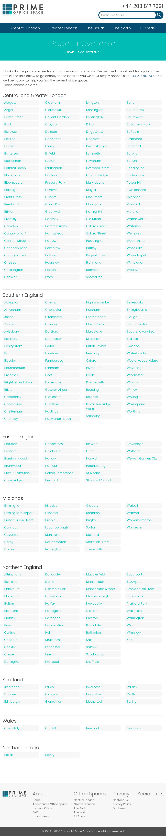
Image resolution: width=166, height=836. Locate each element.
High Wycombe (97, 302)
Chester (10, 647)
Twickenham (136, 190)
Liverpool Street (97, 168)
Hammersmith (56, 226)
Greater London (63, 28)
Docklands (53, 139)
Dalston (51, 131)
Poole (90, 375)
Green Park (53, 204)
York (130, 640)
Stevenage (135, 444)
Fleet (48, 375)
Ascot (8, 317)
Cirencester (53, 317)
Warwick (133, 513)
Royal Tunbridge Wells (98, 406)
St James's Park (138, 124)
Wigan (132, 625)
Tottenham (135, 175)
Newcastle (94, 603)
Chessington (13, 270)
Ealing (49, 146)
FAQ (35, 812)
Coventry (11, 535)
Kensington (94, 117)
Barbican (11, 131)
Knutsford (52, 640)
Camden (11, 226)
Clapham (52, 102)
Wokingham (136, 404)
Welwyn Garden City (142, 458)
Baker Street (13, 117)
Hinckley (51, 505)
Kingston (92, 139)
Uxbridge (133, 197)
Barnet (9, 146)
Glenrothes (53, 701)
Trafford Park (137, 603)
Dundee (10, 694)
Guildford (52, 404)
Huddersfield (54, 625)
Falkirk (49, 687)
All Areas (147, 28)
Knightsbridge (96, 146)
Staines (132, 339)
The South (95, 28)
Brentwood (12, 466)
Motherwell (94, 701)
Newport (92, 728)
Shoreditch (94, 277)
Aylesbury (11, 331)
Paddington (95, 241)
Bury (7, 625)
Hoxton (50, 270)
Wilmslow (134, 632)
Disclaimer (120, 808)
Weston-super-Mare (142, 360)
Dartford (52, 331)
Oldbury (92, 505)
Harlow (50, 458)
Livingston (93, 694)
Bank (8, 124)
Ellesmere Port (56, 589)
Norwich (92, 458)
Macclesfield (95, 574)
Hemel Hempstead (59, 473)
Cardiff (50, 728)
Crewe (9, 654)
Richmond (93, 262)
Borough (10, 190)
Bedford (10, 451)
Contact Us (120, 800)
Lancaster (52, 647)
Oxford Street (96, 233)
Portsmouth (95, 382)
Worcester (134, 527)
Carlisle (9, 632)
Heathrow (52, 248)
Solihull (91, 527)
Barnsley (10, 582)
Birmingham (13, 505)
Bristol (8, 389)
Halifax (50, 603)
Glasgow (52, 694)
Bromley (10, 219)
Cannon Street (15, 241)
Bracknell (11, 375)
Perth (131, 694)
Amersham (12, 310)
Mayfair (92, 190)
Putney (91, 248)
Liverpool (52, 662)
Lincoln (50, 520)
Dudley (9, 549)
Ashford (10, 324)
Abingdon (11, 302)
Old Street (93, 219)
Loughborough (56, 527)
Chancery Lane (15, 248)
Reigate (92, 397)
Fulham (50, 197)
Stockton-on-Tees (140, 589)
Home (70, 52)
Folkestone (53, 382)
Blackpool (11, 596)
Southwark (135, 117)
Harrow (50, 241)
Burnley (9, 618)
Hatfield (51, 466)
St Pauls (133, 131)
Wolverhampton (139, 520)
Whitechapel (136, 255)
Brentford (11, 204)
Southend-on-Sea (140, 331)
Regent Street (96, 255)
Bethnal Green (15, 168)
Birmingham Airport (19, 513)
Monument (94, 197)
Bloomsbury (13, 182)
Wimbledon (135, 262)
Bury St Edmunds (17, 473)
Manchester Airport (100, 589)
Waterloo (134, 226)
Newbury (92, 353)
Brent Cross (13, 197)
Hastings (51, 411)
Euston (50, 161)
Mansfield (52, 535)
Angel (8, 110)
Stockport (134, 582)
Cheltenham (13, 411)
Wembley (134, 233)
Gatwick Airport (57, 389)
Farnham (52, 368)
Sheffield (92, 662)
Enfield (50, 153)
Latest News (41, 816)
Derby (8, 542)
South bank (135, 110)
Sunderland (136, 596)
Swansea (134, 728)
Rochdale (93, 625)
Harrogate (53, 611)
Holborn (51, 255)
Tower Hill (134, 182)
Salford (91, 647)
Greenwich (53, 211)
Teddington (136, 168)
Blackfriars (12, 175)
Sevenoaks (135, 302)
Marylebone (95, 182)
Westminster (136, 241)
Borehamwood (15, 458)
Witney (132, 389)
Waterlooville (136, 353)
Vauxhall (133, 204)
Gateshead (53, 596)
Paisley (132, 687)
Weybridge (135, 368)
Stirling (132, 701)
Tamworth (94, 549)
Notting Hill (94, 211)
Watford (133, 451)
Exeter (49, 346)
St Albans (93, 473)
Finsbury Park (55, 182)
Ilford (49, 277)
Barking (10, 139)
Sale (89, 640)
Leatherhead (96, 317)
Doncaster (53, 574)
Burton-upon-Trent (18, 520)
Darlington (12, 662)
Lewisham (93, 161)
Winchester (135, 375)
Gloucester (53, 397)
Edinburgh (12, 701)
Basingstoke (13, 346)
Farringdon (53, 168)
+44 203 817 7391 (142, 6)
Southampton (137, 324)
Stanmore (134, 139)
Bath (7, 353)
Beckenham (13, 161)
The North (122, 28)
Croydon (52, 124)
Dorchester (53, 339)
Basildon (10, 444)
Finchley (51, 175)
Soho (131, 102)
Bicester (10, 360)
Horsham (93, 310)
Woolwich (134, 270)
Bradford (11, 611)
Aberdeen (11, 687)
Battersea (11, 153)
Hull (47, 632)
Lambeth (93, 153)
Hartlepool (53, 618)
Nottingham (54, 549)
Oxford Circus (96, 226)
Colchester (53, 451)
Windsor (133, 382)
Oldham (92, 611)
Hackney (51, 219)
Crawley (51, 324)
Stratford (134, 146)
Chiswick (10, 277)
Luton (90, 451)
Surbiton (133, 153)
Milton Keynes (96, 346)
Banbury (10, 339)
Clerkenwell (53, 110)
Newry (49, 755)
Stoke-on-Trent (97, 542)
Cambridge (13, 480)
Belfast (9, 755)
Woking (132, 397)
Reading (92, 389)
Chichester (53, 310)
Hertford (51, 480)
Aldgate (10, 102)
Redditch (93, 513)
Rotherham (94, 632)
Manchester (95, 582)
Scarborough (96, 654)
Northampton (55, 542)
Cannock (11, 527)
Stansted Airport (98, 480)
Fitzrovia (51, 190)
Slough (132, 317)
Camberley (12, 397)
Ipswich (91, 444)
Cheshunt (52, 302)
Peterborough (96, 466)
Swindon (133, 346)
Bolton (9, 603)
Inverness (93, 687)
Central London (25, 28)
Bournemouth (14, 368)
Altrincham (12, 574)
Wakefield (134, 611)
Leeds (49, 654)
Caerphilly (11, 728)
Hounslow (52, 262)
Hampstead (54, 233)
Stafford (92, 535)
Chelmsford (54, 444)
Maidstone (94, 331)
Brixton (9, 211)
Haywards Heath (58, 419)
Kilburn (91, 124)
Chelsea (10, 262)
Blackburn (11, 589)
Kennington (94, 110)
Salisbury (93, 416)
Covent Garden (57, 117)
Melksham (93, 339)
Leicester (51, 513)
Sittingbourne (137, 310)
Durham (51, 582)
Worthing (134, 411)
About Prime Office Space (50, 804)
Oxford (91, 360)
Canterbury (13, 404)
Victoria (132, 211)
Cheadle (10, 640)
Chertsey (11, 419)
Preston (92, 618)
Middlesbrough (97, 596)
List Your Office (42, 808)
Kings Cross (95, 131)
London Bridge (97, 175)
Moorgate (93, 204)
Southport (134, 574)
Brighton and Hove (18, 382)
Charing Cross (15, 255)
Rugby (91, 520)
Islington (92, 102)
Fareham (52, 353)
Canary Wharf (15, 233)
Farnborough (55, 360)
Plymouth (93, 368)
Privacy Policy (122, 804)
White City (134, 248)
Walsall (132, 505)
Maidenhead (95, 324)
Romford (93, 270)
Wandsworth (136, 219)
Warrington (135, 618)
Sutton (132, 161)
